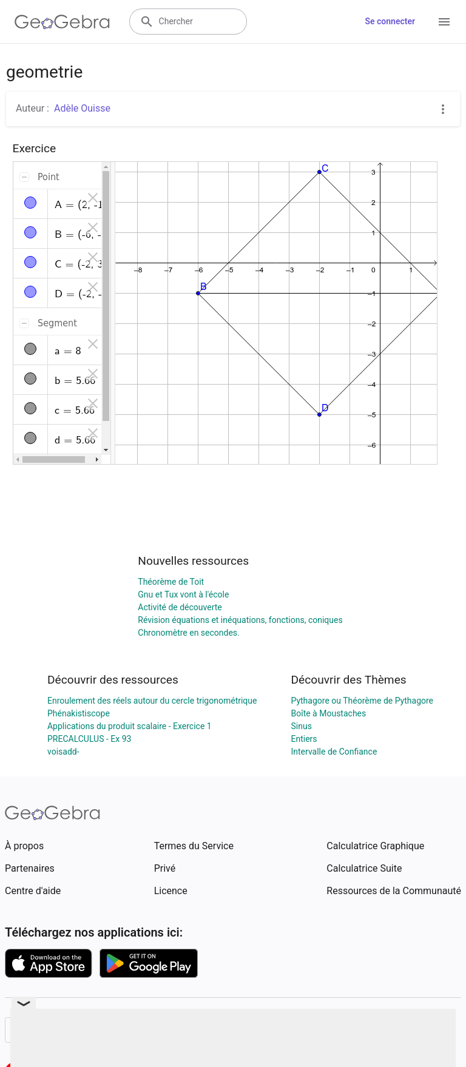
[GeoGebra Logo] (62, 22)
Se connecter (390, 21)
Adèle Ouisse (82, 108)
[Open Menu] (444, 22)
